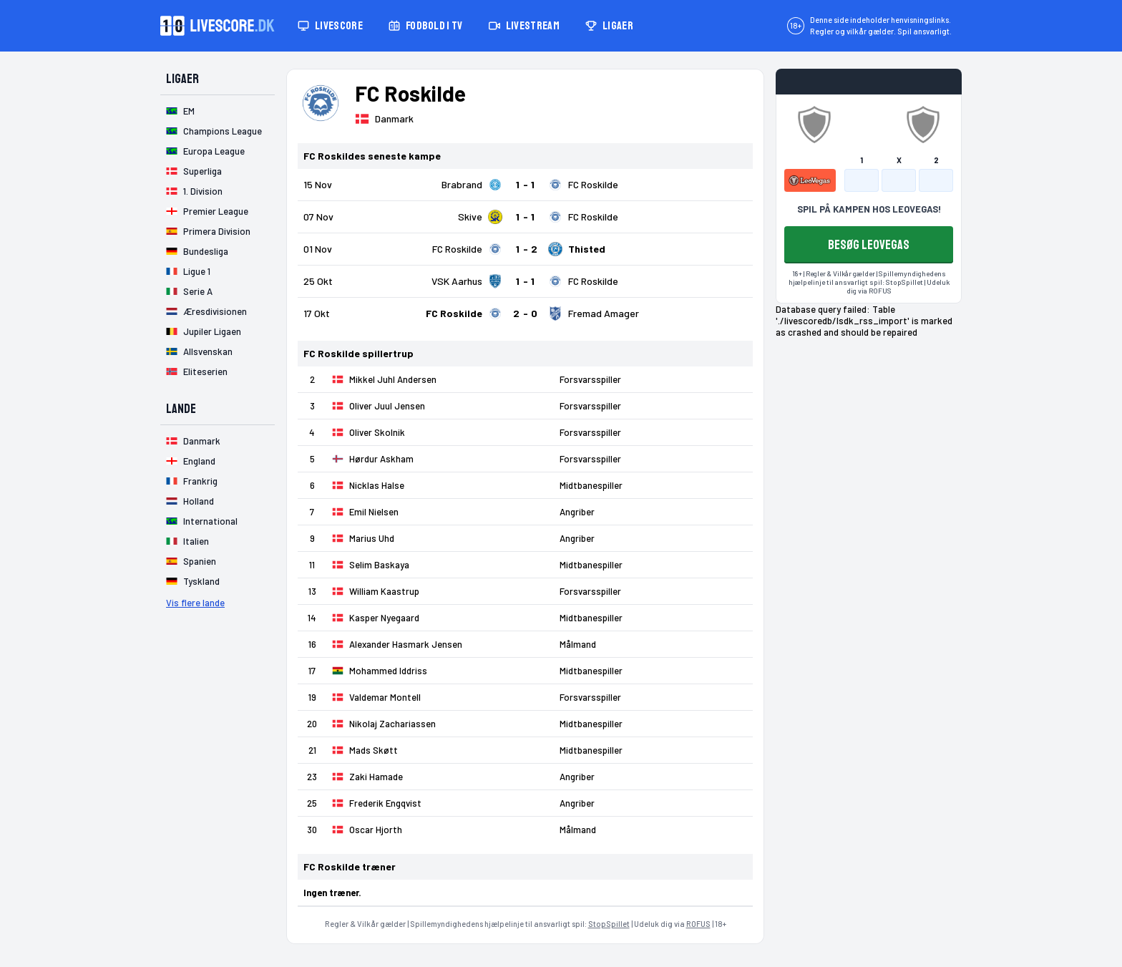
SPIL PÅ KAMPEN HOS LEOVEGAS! (869, 209)
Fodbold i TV (426, 26)
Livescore (330, 26)
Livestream (524, 26)
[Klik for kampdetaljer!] (525, 184)
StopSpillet (609, 923)
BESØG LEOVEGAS (868, 245)
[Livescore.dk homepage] (217, 25)
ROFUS (698, 923)
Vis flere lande (195, 602)
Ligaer (609, 26)
